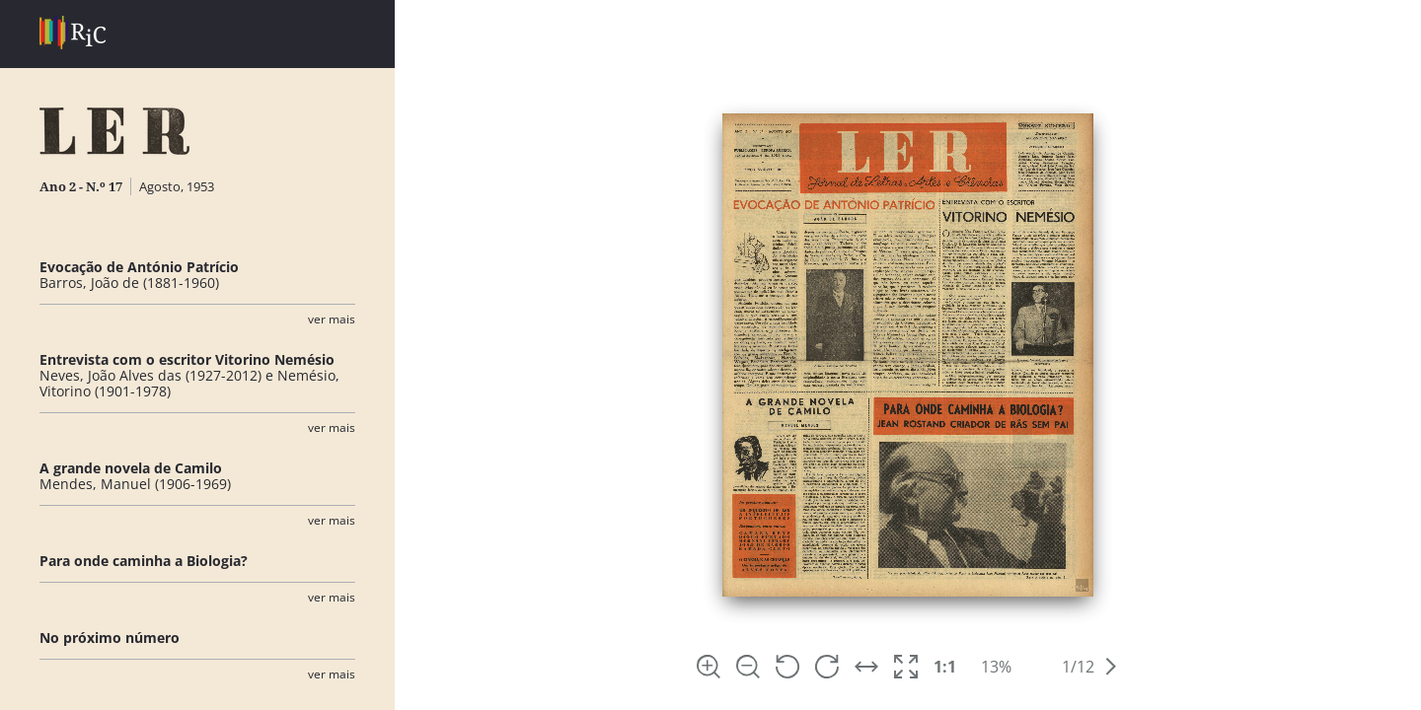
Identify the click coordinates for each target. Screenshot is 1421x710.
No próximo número (109, 637)
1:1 (945, 666)
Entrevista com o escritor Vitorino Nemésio (187, 359)
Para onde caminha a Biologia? (143, 560)
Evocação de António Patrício (139, 266)
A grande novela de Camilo (130, 468)
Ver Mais (331, 319)
